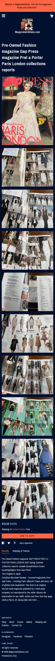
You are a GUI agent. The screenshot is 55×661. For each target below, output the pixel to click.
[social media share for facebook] (3, 543)
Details (6, 551)
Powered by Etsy (9, 655)
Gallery (29, 622)
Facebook (17, 636)
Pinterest (29, 636)
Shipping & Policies (21, 551)
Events (20, 622)
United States (18, 529)
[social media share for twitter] (9, 543)
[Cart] (51, 16)
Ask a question (26, 543)
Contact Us (17, 625)
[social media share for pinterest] (15, 543)
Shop (4, 622)
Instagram (6, 636)
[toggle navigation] (3, 15)
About (12, 622)
